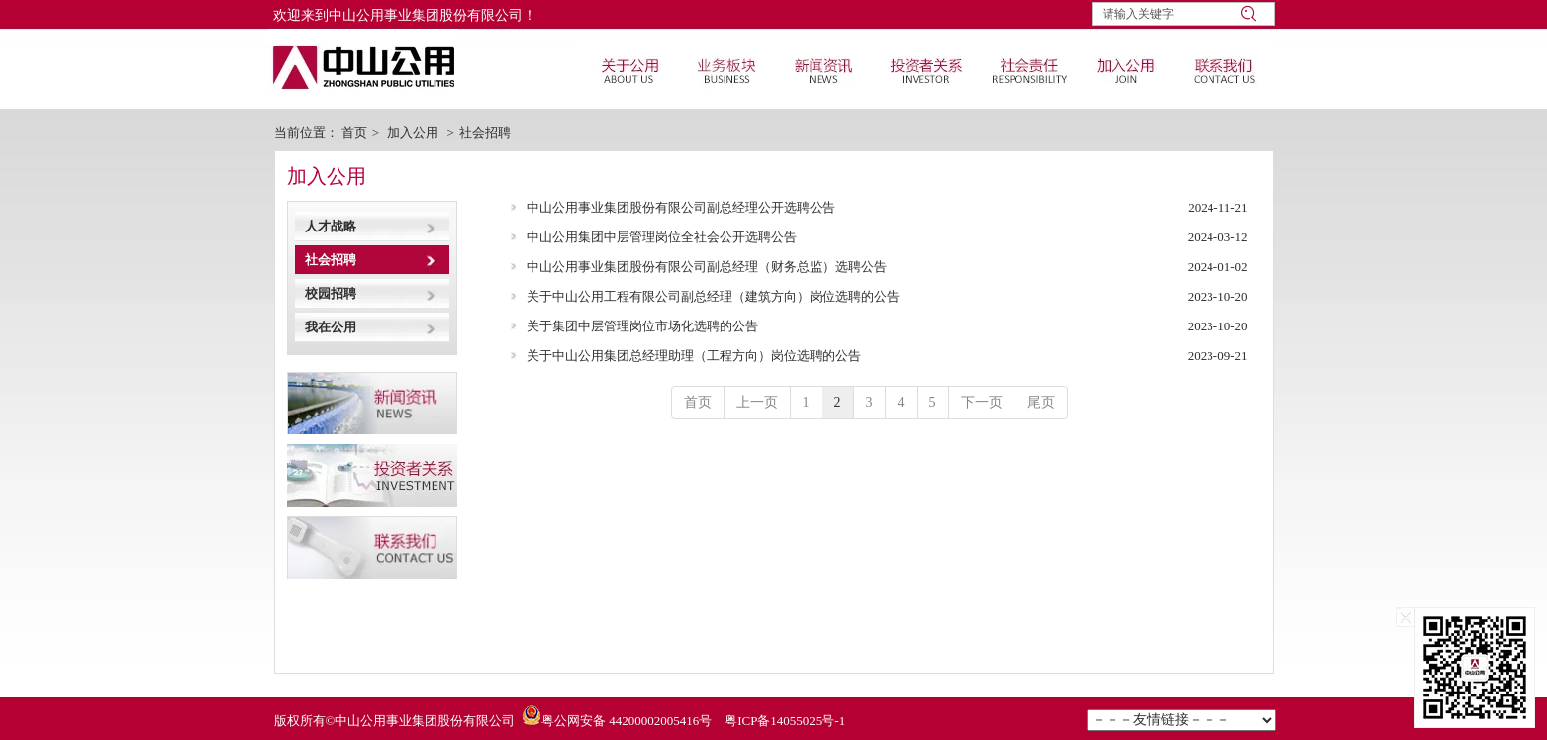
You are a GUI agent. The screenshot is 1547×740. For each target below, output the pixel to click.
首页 (354, 132)
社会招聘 (485, 132)
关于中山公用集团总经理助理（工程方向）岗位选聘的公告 (694, 355)
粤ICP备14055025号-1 (785, 720)
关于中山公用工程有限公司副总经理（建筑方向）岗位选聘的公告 (713, 296)
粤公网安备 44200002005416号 (626, 720)
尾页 (1041, 402)
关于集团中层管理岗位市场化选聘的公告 (642, 326)
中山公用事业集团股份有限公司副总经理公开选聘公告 (681, 207)
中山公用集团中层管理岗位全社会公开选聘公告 (662, 237)
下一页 (982, 402)
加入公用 (412, 132)
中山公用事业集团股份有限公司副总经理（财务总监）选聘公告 (707, 266)
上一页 (757, 402)
